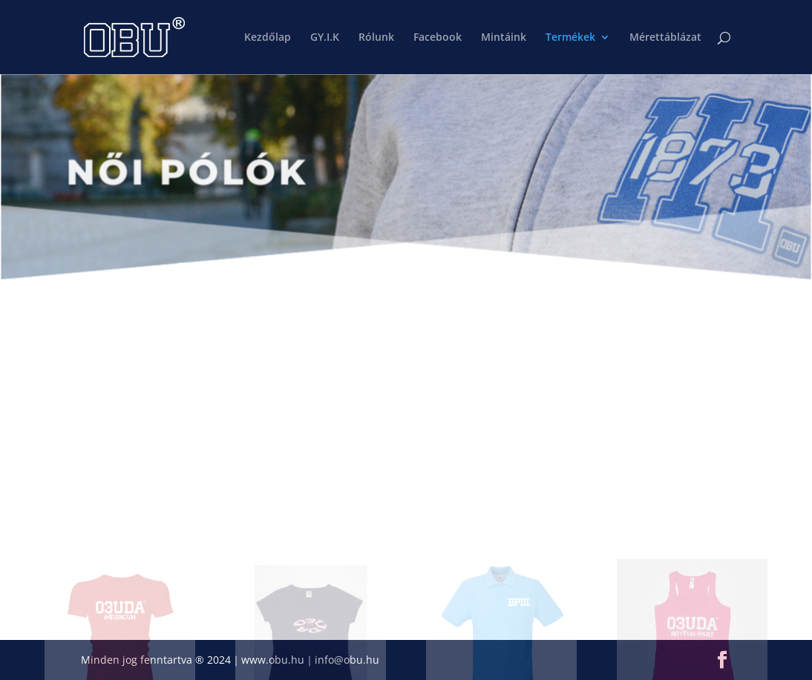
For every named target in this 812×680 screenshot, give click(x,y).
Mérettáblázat (665, 38)
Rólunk (376, 38)
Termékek (570, 38)
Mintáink (503, 38)
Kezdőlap (267, 38)
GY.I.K (324, 38)
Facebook (437, 38)
